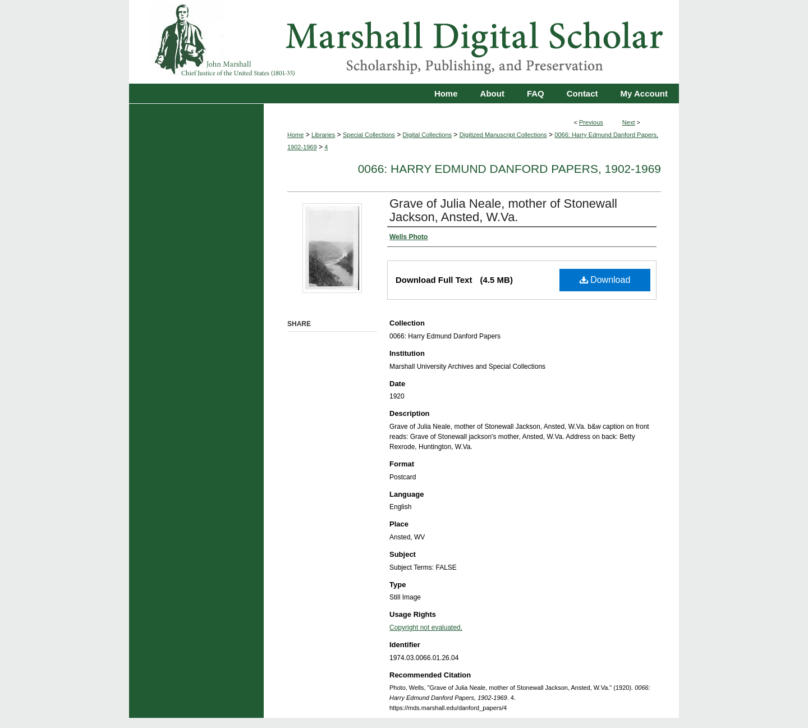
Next (628, 122)
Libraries (323, 134)
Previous (591, 122)
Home (295, 134)
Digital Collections (427, 134)
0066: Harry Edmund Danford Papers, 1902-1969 (509, 168)
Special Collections (369, 134)
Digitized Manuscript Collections (503, 134)
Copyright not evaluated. (425, 627)
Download (605, 280)
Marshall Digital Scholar (404, 42)
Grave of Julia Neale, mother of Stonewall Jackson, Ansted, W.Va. (503, 210)
